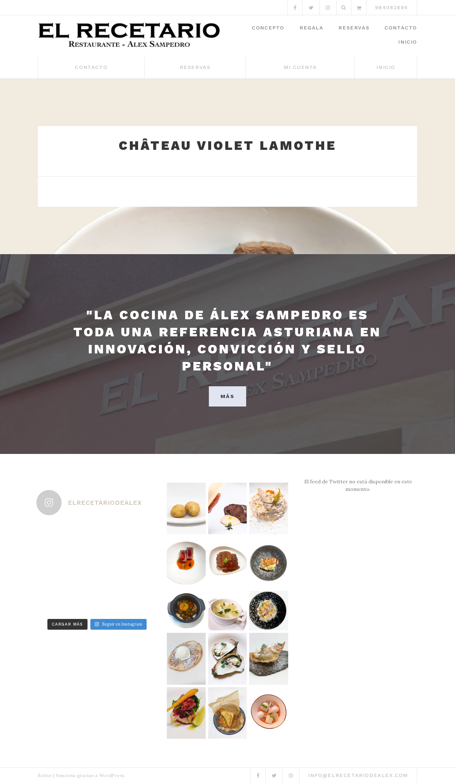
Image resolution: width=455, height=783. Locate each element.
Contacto (401, 28)
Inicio (407, 42)
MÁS (227, 396)
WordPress (112, 775)
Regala (312, 28)
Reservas (353, 28)
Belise (45, 775)
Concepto (268, 28)
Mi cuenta (300, 67)
